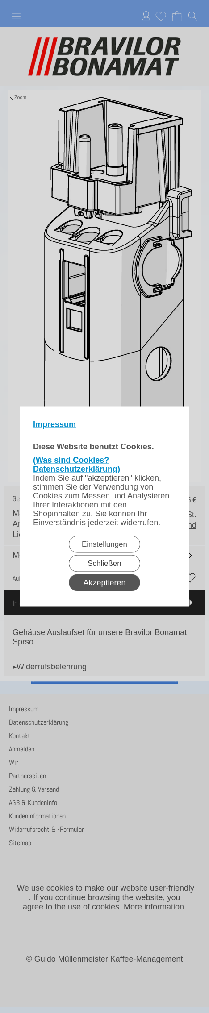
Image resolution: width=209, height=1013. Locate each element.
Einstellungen (104, 544)
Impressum (54, 424)
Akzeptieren (104, 582)
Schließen (104, 563)
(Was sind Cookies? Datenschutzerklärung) (76, 464)
